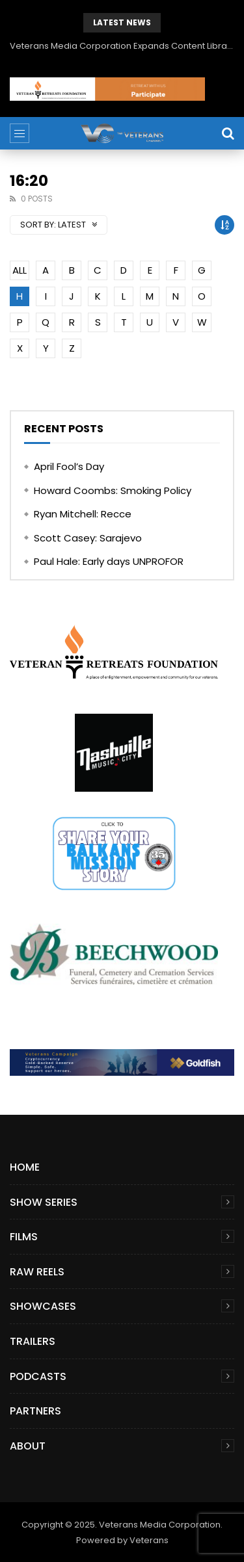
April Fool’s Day (69, 466)
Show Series (43, 1202)
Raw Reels (37, 1271)
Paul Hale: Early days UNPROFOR (108, 561)
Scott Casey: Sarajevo (88, 538)
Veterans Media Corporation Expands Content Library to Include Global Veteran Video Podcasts (122, 46)
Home (25, 1167)
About (28, 1445)
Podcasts (38, 1376)
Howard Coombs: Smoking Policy (112, 490)
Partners (35, 1410)
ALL (19, 270)
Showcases (43, 1306)
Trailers (32, 1341)
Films (24, 1236)
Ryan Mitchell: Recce (82, 514)
